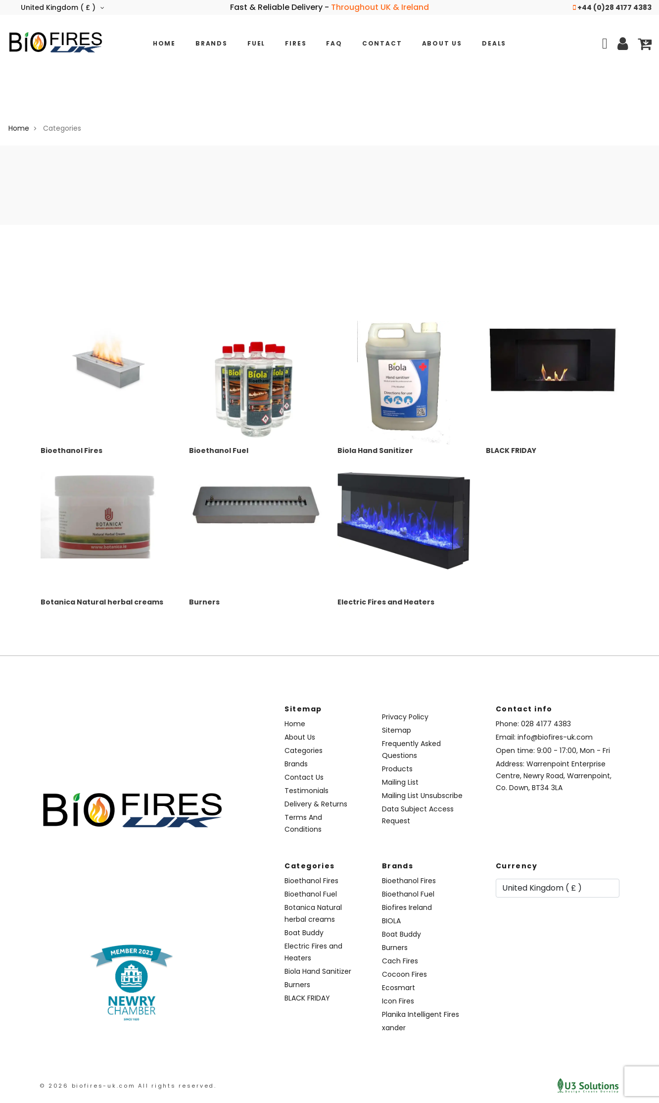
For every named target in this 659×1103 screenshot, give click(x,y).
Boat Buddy (304, 933)
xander (394, 1028)
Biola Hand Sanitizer (375, 450)
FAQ (334, 43)
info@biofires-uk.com (555, 737)
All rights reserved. (177, 1086)
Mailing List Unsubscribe (422, 796)
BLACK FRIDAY (511, 450)
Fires (295, 43)
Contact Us (304, 777)
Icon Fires (398, 1001)
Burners (204, 602)
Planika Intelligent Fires (420, 1014)
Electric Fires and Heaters (385, 602)
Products (397, 769)
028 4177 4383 (546, 724)
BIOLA (391, 921)
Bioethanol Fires (71, 450)
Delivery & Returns (315, 804)
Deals (494, 43)
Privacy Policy (405, 717)
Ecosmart (398, 988)
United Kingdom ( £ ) (62, 7)
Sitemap (396, 730)
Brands (211, 43)
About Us (442, 43)
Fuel (256, 43)
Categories (303, 750)
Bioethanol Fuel (218, 450)
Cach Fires (400, 961)
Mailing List (400, 782)
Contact (382, 43)
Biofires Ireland (407, 907)
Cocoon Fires (404, 974)
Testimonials (306, 791)
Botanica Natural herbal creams (102, 602)
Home (164, 43)
